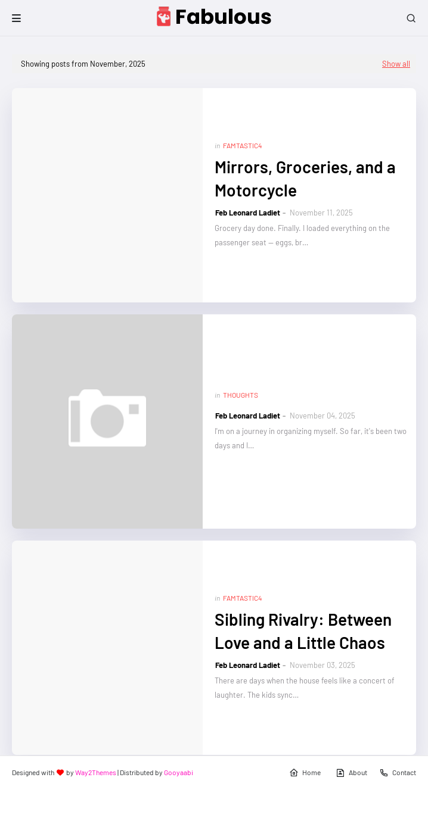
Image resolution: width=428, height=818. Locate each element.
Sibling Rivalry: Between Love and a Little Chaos (303, 630)
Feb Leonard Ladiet (247, 212)
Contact (397, 773)
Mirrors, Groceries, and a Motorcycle (305, 178)
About (351, 773)
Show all (396, 63)
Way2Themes (95, 772)
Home (305, 773)
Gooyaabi (178, 772)
